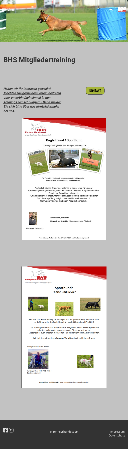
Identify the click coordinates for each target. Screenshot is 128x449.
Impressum (117, 431)
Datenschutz (117, 435)
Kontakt (95, 90)
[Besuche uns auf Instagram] (11, 430)
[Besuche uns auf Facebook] (5, 430)
